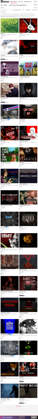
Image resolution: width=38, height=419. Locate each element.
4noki (20, 143)
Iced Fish (2, 226)
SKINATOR (21, 377)
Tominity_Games (22, 357)
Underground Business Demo (24, 205)
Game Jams (20, 1)
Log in (35, 1)
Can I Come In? (22, 119)
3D (23, 9)
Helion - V (21, 248)
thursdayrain (3, 78)
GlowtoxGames (21, 379)
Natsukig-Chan (3, 120)
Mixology (2, 33)
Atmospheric (27, 9)
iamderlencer (21, 57)
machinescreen (21, 400)
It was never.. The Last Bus (5, 183)
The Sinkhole (21, 162)
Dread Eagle (3, 248)
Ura (19, 336)
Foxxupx (20, 186)
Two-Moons (21, 206)
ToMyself (2, 100)
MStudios (2, 379)
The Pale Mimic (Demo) (5, 398)
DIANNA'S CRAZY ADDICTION (7, 291)
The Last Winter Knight (5, 355)
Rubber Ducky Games (4, 314)
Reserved (21, 226)
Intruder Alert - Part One (5, 312)
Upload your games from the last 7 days (8, 16)
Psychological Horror (17, 9)
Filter (35, 4)
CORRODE (21, 55)
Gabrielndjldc (3, 207)
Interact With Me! (4, 98)
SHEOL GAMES (21, 121)
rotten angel (3, 55)
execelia (2, 271)
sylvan (2, 57)
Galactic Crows (3, 250)
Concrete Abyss (22, 98)
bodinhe (2, 164)
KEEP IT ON (3, 141)
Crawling (21, 33)
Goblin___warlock (22, 35)
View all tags (3, 11)
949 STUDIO (21, 314)
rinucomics (21, 78)
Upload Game (28, 1)
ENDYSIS (2, 357)
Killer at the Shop (4, 119)
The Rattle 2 (21, 355)
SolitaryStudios (21, 164)
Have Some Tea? (22, 291)
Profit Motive (21, 398)
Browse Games (13, 1)
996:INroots (21, 334)
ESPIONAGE (3, 269)
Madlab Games (3, 293)
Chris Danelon (3, 336)
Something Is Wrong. (23, 183)
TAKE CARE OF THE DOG (6, 162)
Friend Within (3, 377)
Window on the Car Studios (5, 229)
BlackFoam (21, 249)
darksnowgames (3, 400)
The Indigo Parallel (4, 334)
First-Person (34, 9)
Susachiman (3, 186)
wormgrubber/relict (4, 76)
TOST (20, 100)
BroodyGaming (21, 293)
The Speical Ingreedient (23, 312)
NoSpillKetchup (3, 35)
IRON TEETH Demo (23, 269)
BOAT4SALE (21, 271)
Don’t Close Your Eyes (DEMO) (6, 205)
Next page (18, 406)
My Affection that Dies (23, 141)
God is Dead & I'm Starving (24, 76)
